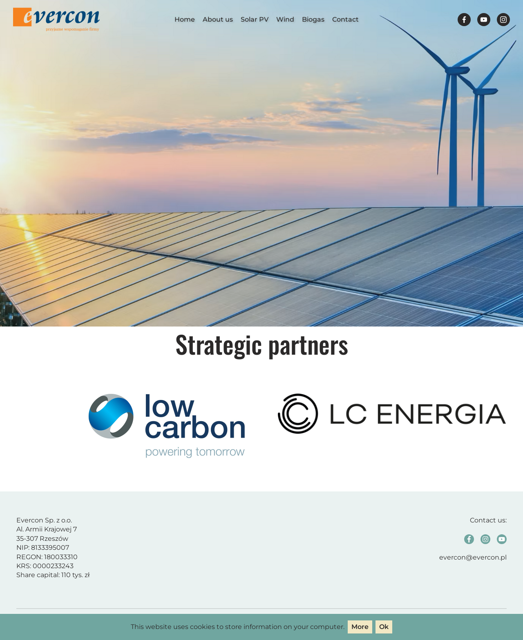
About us (218, 19)
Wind (285, 19)
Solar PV (254, 19)
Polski (433, 19)
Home (184, 19)
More (360, 627)
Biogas (313, 19)
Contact (345, 19)
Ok (384, 627)
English (448, 19)
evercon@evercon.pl (473, 557)
